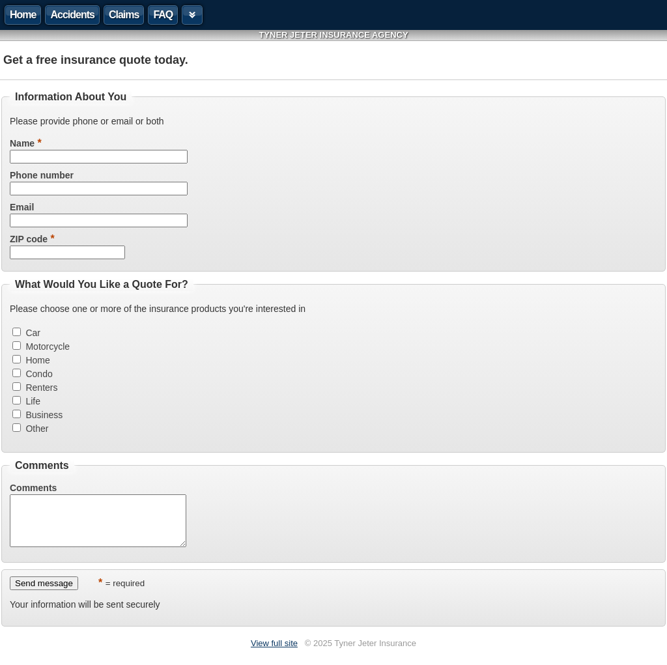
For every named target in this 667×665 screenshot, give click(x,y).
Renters (41, 387)
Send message (44, 593)
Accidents (72, 14)
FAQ (163, 14)
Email (22, 207)
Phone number (42, 175)
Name (22, 143)
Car (32, 333)
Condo (38, 374)
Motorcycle (47, 346)
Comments (33, 488)
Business (44, 415)
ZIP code (29, 239)
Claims (124, 14)
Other (36, 428)
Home (23, 14)
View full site (274, 653)
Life (32, 401)
